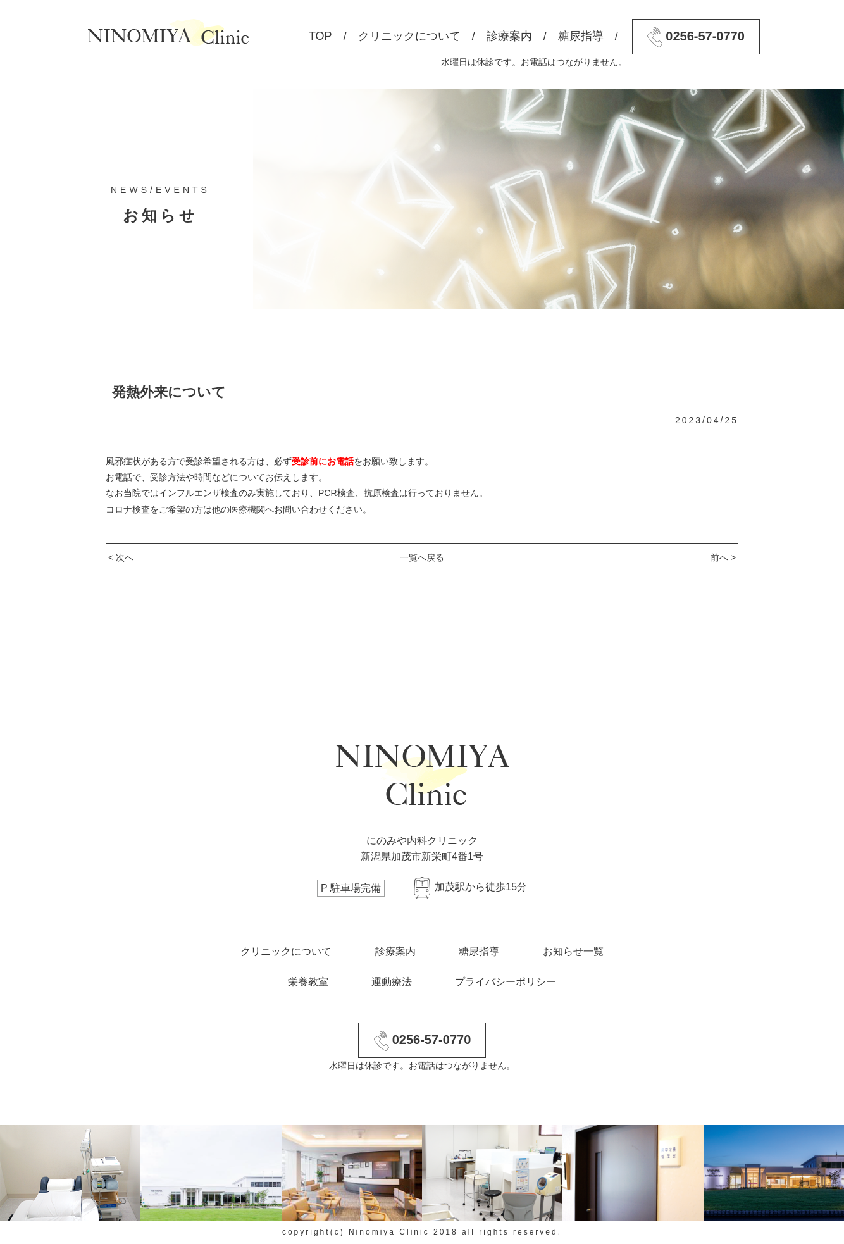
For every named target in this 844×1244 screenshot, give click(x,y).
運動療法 (391, 981)
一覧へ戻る (422, 557)
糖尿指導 (581, 36)
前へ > (723, 557)
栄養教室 (308, 981)
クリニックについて (409, 36)
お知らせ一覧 (573, 951)
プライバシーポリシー (505, 981)
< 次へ (120, 557)
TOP (320, 36)
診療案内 (509, 36)
